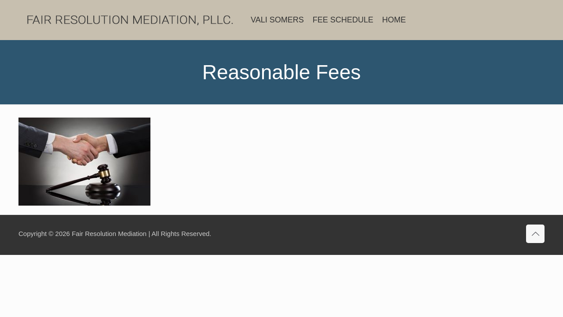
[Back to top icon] (535, 234)
